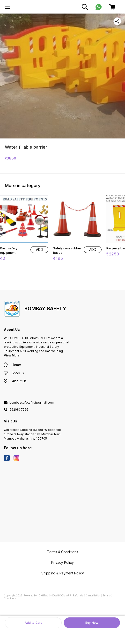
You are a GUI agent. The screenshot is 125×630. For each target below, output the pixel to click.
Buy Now (91, 622)
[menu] (7, 6)
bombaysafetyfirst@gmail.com (31, 402)
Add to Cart (33, 622)
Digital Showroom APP (54, 595)
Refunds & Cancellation (87, 595)
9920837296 (18, 409)
